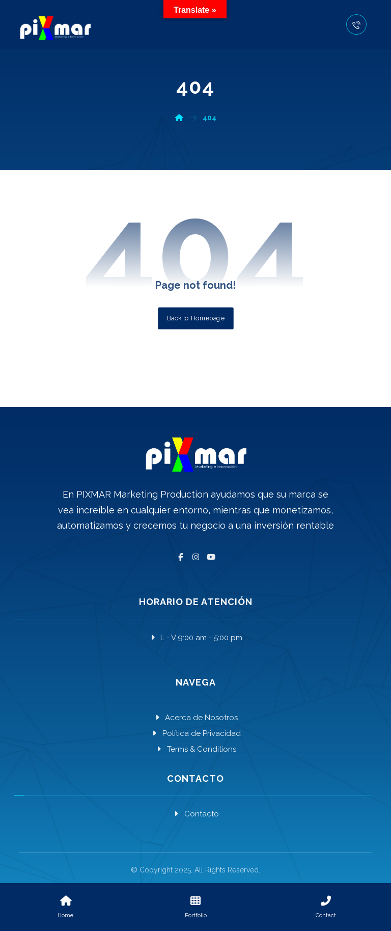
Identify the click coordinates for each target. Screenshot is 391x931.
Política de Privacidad (196, 733)
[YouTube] (210, 557)
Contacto (196, 813)
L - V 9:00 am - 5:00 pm (195, 637)
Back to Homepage (196, 317)
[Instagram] (195, 557)
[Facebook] (180, 557)
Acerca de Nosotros (195, 717)
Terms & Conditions (195, 749)
